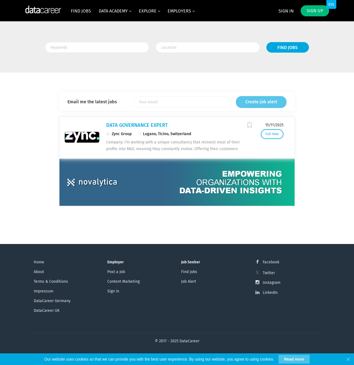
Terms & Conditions (51, 281)
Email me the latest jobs (92, 101)
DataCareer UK (46, 310)
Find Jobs (287, 47)
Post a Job (116, 271)
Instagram (271, 282)
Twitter (269, 273)
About (39, 271)
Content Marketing (123, 281)
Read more (294, 359)
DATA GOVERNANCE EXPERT (137, 125)
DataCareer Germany (52, 301)
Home (39, 262)
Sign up (315, 10)
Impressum (43, 291)
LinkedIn (270, 292)
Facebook (271, 262)
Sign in (286, 11)
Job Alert (188, 281)
